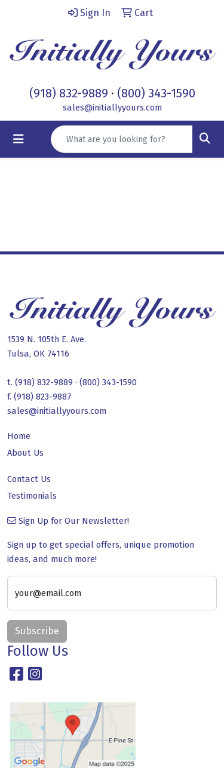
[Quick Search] (122, 139)
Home (18, 436)
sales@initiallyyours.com (112, 107)
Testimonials (32, 495)
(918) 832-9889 (68, 93)
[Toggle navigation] (18, 139)
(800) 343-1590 (156, 93)
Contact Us (29, 479)
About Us (25, 452)
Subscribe (37, 631)
